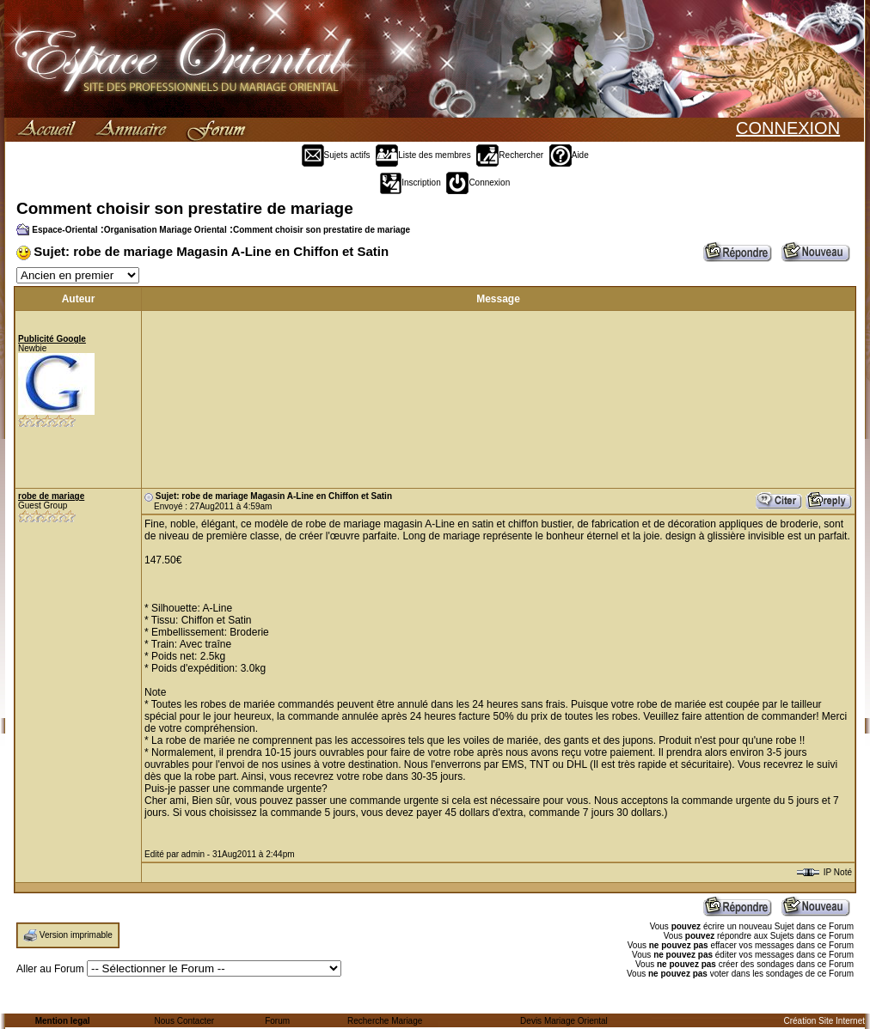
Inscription (410, 182)
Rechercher (509, 155)
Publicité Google (52, 339)
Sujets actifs (336, 155)
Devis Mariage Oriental (564, 1021)
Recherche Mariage (384, 1021)
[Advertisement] (233, 399)
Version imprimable (76, 935)
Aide (569, 155)
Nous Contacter (184, 1021)
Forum (277, 1021)
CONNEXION (788, 128)
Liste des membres (423, 155)
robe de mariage (51, 496)
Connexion (478, 182)
